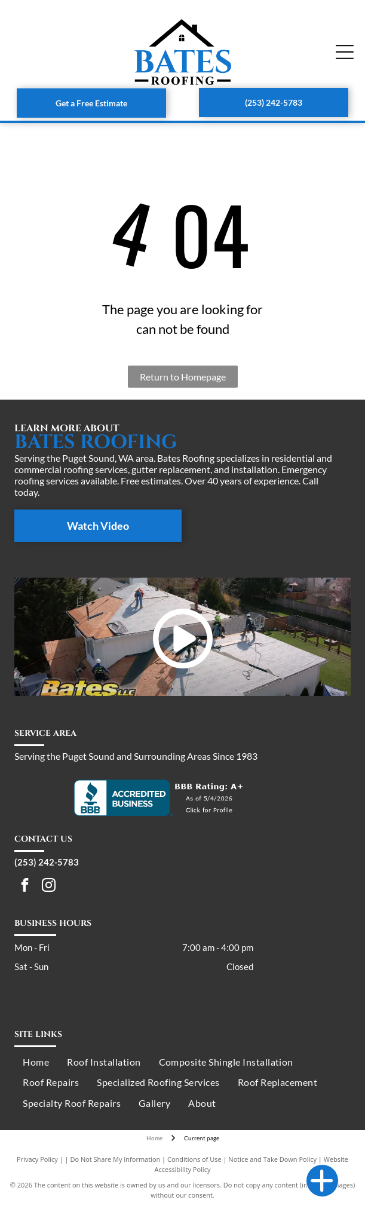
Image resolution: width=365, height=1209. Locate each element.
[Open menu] (345, 52)
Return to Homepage (183, 376)
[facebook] (24, 886)
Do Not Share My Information (115, 1159)
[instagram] (48, 886)
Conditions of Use (194, 1159)
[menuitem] (36, 1062)
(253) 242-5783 (46, 862)
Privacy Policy (37, 1159)
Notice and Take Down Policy (272, 1159)
